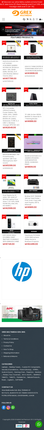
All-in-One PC (27, 375)
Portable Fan (21, 377)
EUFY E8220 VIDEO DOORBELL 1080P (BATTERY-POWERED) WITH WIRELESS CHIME (11, 238)
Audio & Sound (7, 372)
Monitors (38, 372)
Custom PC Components (31, 367)
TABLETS (12, 377)
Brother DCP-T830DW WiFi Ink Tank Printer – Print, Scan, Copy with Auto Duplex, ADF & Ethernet (33, 200)
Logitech (11, 380)
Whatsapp (13, 407)
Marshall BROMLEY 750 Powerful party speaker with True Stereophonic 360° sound (11, 158)
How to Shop (8, 349)
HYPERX (35, 370)
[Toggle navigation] (3, 19)
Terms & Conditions (11, 339)
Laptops (5, 367)
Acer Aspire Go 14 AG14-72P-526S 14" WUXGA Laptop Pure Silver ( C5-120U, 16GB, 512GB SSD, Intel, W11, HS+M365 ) (11, 200)
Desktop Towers (14, 367)
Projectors (30, 372)
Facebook (4, 407)
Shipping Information (11, 353)
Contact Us (8, 346)
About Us (7, 335)
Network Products (33, 377)
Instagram (8, 407)
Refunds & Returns (10, 356)
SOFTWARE (19, 380)
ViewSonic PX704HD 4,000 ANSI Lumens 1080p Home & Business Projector (32, 238)
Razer (4, 380)
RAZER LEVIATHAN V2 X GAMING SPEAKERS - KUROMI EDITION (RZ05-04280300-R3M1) (33, 160)
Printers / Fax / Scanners (11, 375)
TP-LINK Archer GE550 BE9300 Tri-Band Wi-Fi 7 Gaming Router (33, 116)
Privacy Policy (9, 342)
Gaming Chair (19, 372)
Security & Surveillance (10, 370)
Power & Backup (25, 370)
